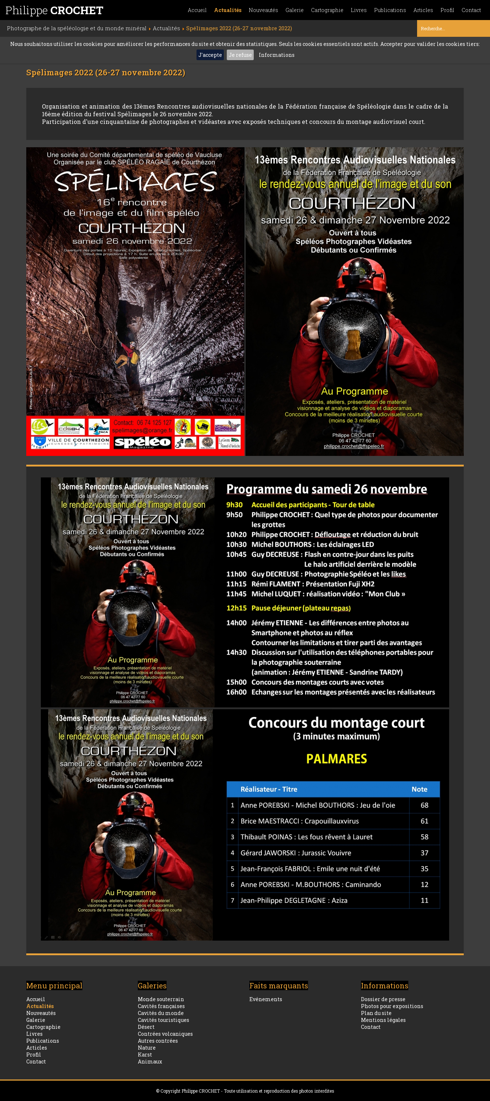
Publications (390, 10)
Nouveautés (263, 10)
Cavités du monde (161, 1013)
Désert (146, 1026)
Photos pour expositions (392, 1006)
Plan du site (376, 1013)
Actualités (227, 10)
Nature (147, 1047)
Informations (277, 54)
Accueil (197, 10)
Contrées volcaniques (165, 1033)
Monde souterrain (161, 999)
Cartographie (327, 10)
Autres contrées (158, 1040)
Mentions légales (383, 1019)
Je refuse (240, 54)
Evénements (265, 999)
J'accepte (210, 54)
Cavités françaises (161, 1006)
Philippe (54, 10)
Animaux (150, 1061)
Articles (423, 10)
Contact (471, 10)
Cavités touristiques (163, 1019)
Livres (359, 10)
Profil (447, 10)
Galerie (294, 10)
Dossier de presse (383, 999)
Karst (145, 1054)
